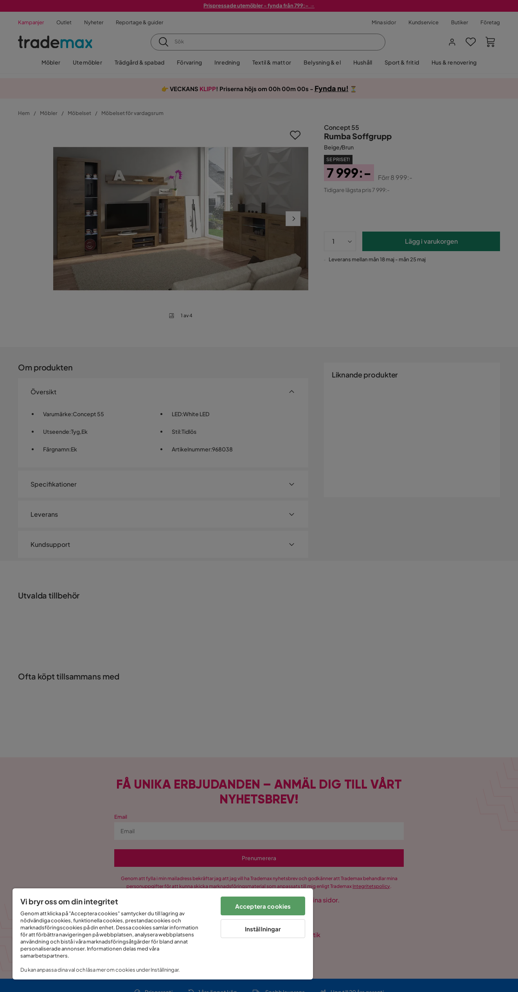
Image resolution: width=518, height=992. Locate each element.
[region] (163, 933)
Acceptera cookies (263, 906)
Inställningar (263, 929)
